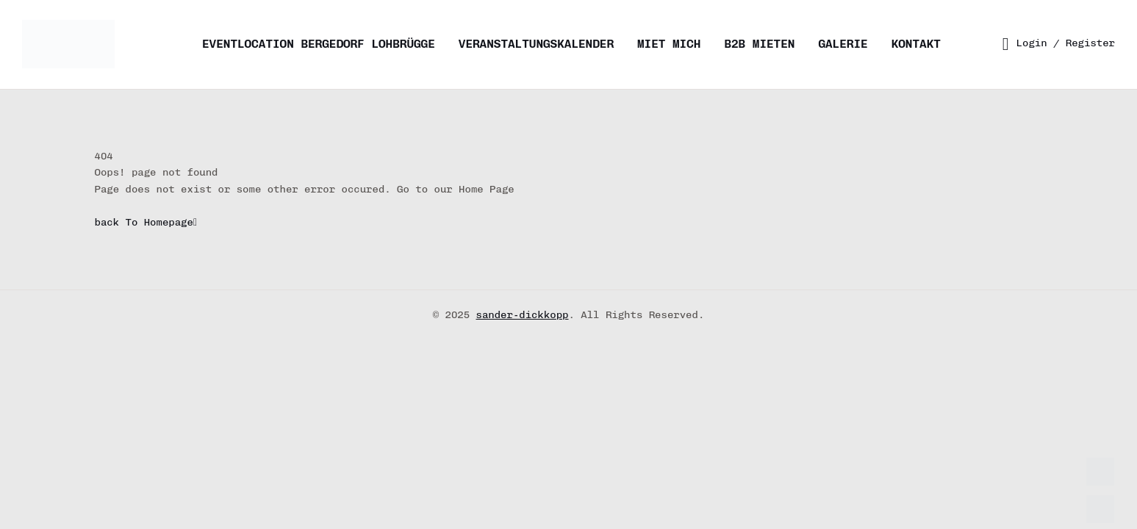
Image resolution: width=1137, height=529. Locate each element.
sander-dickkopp (522, 315)
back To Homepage (146, 222)
